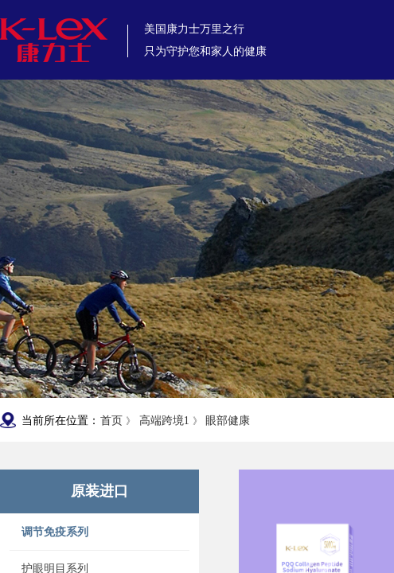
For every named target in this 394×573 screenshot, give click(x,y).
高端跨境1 (164, 421)
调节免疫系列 (54, 532)
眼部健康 (227, 421)
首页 (111, 421)
